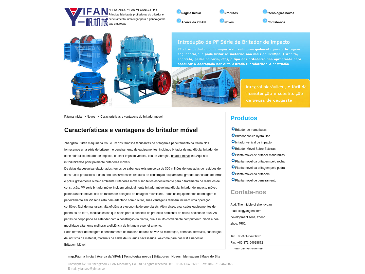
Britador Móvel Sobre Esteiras (255, 149)
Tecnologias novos (137, 256)
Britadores (161, 256)
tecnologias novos (281, 13)
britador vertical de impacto (253, 142)
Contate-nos (276, 22)
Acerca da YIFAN (193, 22)
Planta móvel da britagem (252, 174)
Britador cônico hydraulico (252, 136)
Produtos (231, 13)
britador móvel (180, 156)
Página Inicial (191, 13)
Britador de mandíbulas (251, 130)
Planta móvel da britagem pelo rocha (260, 161)
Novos (229, 22)
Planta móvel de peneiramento (256, 180)
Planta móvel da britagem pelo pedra (260, 168)
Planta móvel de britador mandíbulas (260, 155)
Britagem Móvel (74, 244)
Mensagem (191, 256)
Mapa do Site (211, 256)
